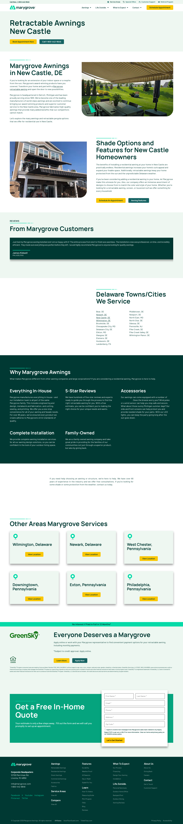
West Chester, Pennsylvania (141, 546)
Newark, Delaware (88, 544)
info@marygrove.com (21, 783)
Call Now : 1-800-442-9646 (19, 2)
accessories (126, 400)
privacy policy (117, 734)
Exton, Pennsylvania (90, 584)
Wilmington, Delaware (25, 546)
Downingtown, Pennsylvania (27, 587)
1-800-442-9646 (18, 786)
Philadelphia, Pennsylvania (140, 587)
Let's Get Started (114, 740)
